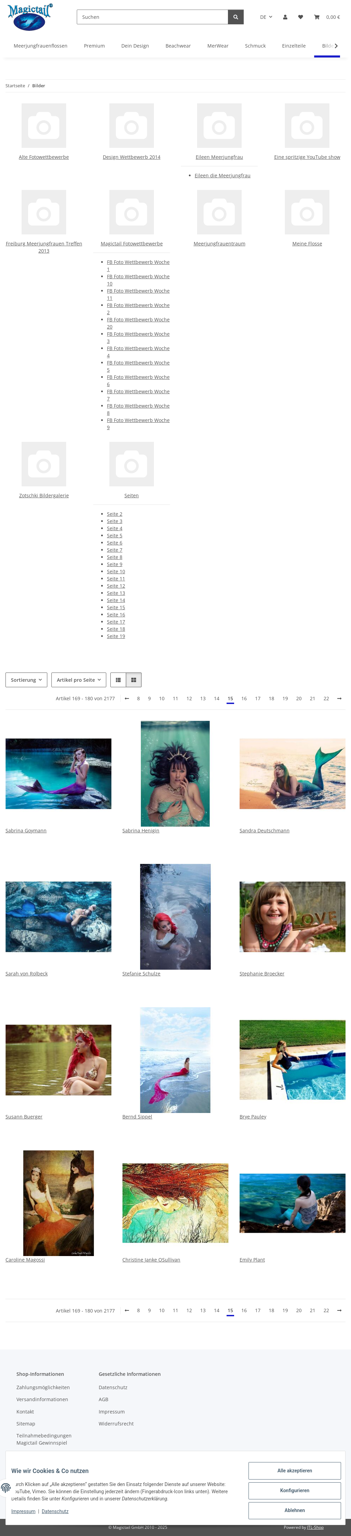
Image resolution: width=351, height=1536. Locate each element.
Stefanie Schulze (141, 973)
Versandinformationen (42, 1399)
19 (285, 698)
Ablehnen (289, 1511)
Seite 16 (116, 614)
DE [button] (263, 17)
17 (258, 698)
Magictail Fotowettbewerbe (132, 243)
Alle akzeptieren (289, 1476)
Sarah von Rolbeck (26, 973)
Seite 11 (116, 578)
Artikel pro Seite (76, 680)
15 (230, 698)
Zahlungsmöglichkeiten (43, 1387)
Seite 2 (114, 514)
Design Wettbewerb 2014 (131, 157)
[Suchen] (152, 17)
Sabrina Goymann (26, 830)
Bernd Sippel (137, 1116)
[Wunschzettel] (300, 17)
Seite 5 (114, 535)
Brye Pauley (253, 1116)
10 (162, 698)
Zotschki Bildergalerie (44, 495)
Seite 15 (116, 607)
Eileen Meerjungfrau (219, 157)
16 (244, 698)
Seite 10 (116, 571)
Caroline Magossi (25, 1259)
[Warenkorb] (327, 17)
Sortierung (23, 680)
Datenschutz (60, 1515)
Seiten (131, 495)
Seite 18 (116, 629)
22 (326, 698)
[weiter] (339, 698)
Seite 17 (116, 621)
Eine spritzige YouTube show (307, 157)
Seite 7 (114, 550)
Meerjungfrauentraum (219, 243)
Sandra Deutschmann (265, 830)
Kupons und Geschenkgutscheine (40, 1458)
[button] (285, 17)
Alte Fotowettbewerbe (44, 157)
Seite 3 (114, 521)
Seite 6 (114, 542)
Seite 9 (114, 564)
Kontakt (25, 1411)
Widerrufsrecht (116, 1423)
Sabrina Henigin (140, 830)
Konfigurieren (289, 1494)
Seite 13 (116, 593)
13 (203, 698)
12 (189, 698)
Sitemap (25, 1423)
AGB (103, 1399)
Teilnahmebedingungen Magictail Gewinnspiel (44, 1439)
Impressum (29, 1515)
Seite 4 (114, 528)
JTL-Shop (315, 1527)
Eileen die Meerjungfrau (223, 175)
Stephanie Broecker (262, 973)
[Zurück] (127, 698)
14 (216, 698)
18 (271, 698)
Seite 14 (116, 600)
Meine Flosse (307, 243)
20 (299, 698)
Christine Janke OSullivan (151, 1259)
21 (312, 698)
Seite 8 (114, 557)
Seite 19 (116, 636)
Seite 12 (116, 586)
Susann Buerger (24, 1116)
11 (175, 698)
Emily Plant (252, 1259)
